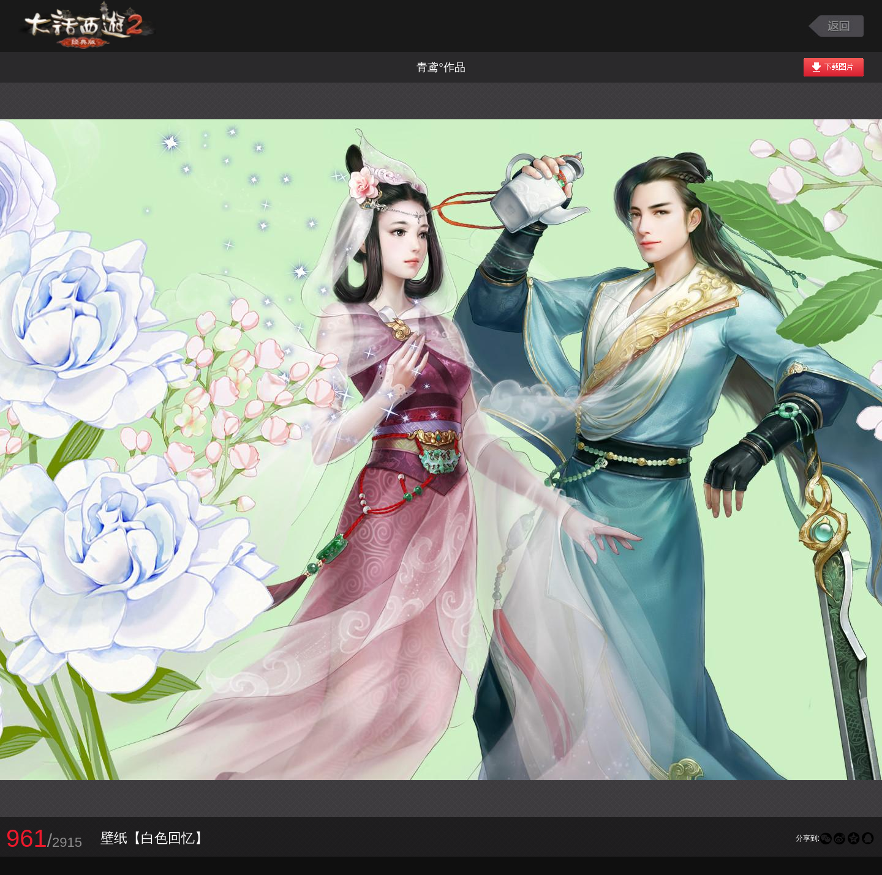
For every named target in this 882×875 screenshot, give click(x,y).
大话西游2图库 (87, 26)
